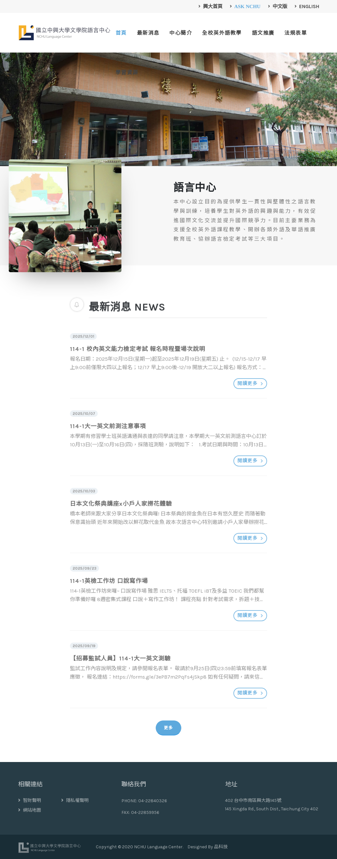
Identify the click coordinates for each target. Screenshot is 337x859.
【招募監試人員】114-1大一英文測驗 (120, 671)
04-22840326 (152, 801)
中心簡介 (180, 33)
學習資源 (127, 72)
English (307, 6)
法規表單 (295, 33)
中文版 (277, 6)
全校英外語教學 (222, 33)
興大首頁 (210, 6)
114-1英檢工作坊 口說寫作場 (109, 593)
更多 (168, 727)
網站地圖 (29, 810)
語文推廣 (263, 33)
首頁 (121, 33)
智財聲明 (29, 800)
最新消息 (148, 33)
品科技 (221, 847)
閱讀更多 (250, 396)
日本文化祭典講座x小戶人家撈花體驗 (121, 516)
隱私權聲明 (75, 800)
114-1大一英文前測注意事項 (108, 438)
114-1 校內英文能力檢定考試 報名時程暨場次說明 (137, 361)
